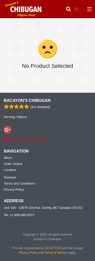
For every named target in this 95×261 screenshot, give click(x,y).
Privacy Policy (14, 189)
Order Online (13, 164)
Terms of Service (56, 252)
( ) (78, 9)
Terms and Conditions (19, 183)
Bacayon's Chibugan (27, 100)
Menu (8, 158)
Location (10, 170)
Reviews (10, 177)
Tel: (19, 215)
